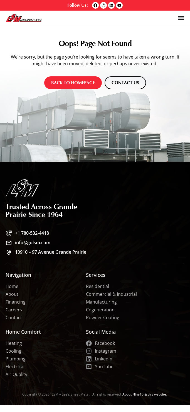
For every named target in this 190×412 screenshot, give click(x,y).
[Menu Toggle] (181, 17)
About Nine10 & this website (144, 394)
